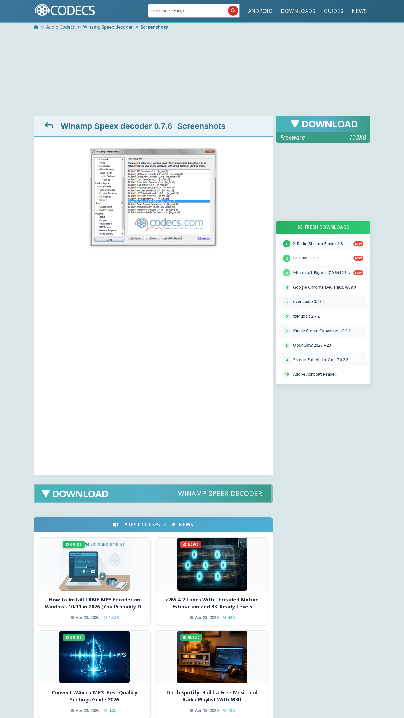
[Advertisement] (202, 73)
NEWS (359, 11)
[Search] (193, 10)
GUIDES (333, 11)
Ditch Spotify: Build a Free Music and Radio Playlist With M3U (212, 696)
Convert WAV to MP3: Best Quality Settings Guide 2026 (94, 696)
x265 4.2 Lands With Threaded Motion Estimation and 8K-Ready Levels (212, 603)
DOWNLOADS (298, 11)
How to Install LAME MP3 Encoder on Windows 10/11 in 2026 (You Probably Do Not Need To (94, 603)
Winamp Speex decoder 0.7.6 (116, 126)
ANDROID (260, 11)
